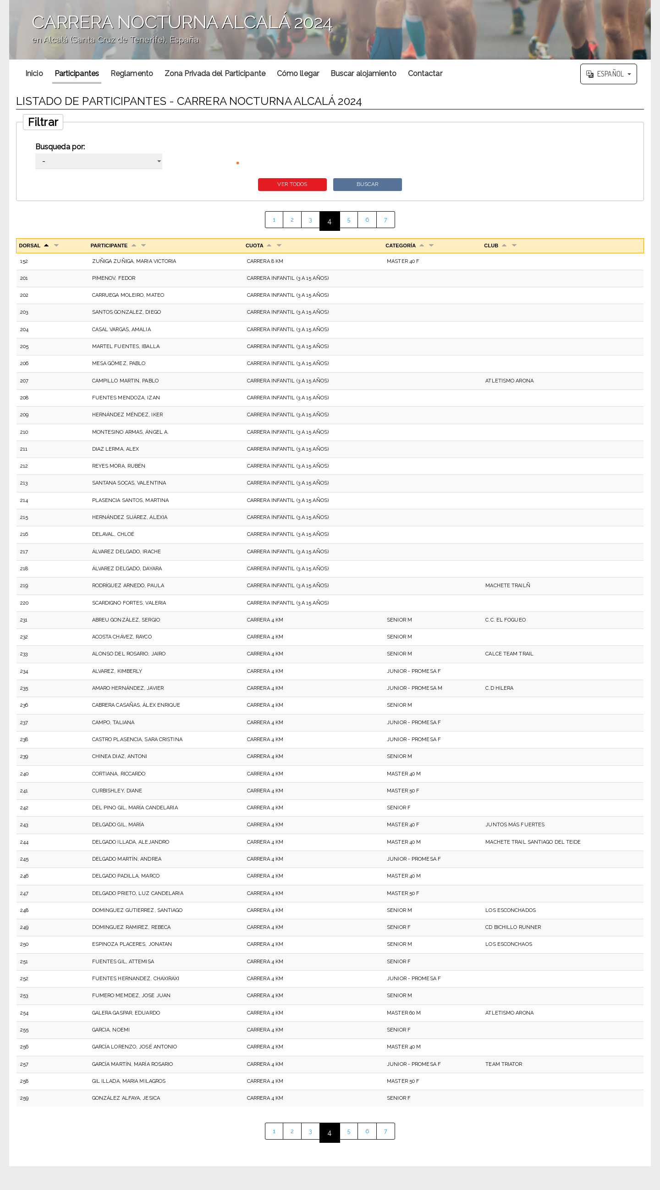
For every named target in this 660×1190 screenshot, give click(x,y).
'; (330, 30)
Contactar (425, 73)
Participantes (77, 73)
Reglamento (131, 73)
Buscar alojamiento (363, 73)
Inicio (34, 73)
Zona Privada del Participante (215, 73)
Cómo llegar (298, 73)
